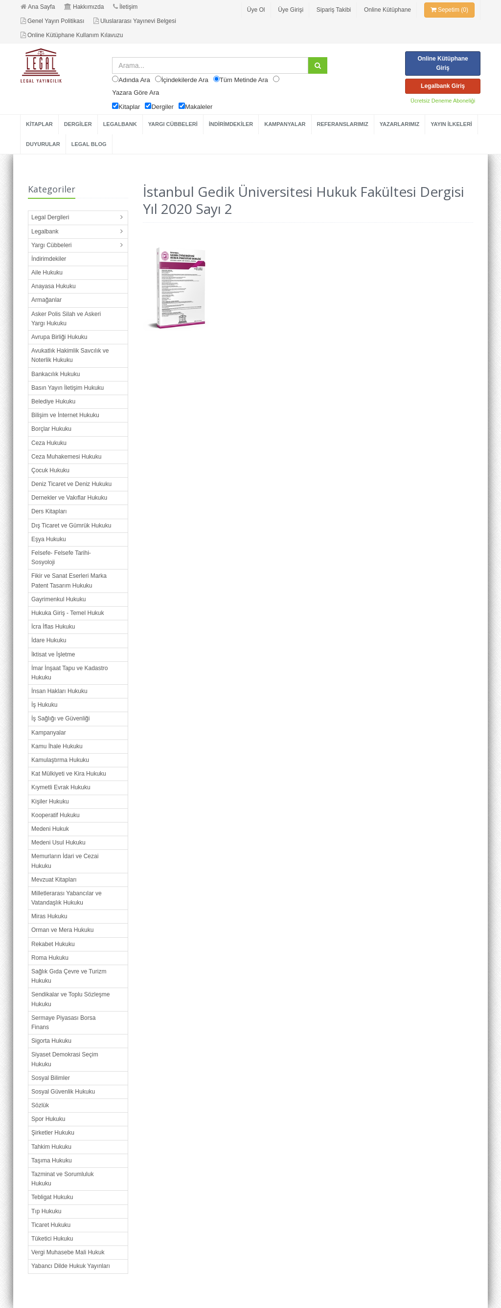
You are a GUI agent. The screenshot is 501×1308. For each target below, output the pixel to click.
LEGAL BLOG (89, 144)
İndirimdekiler (48, 258)
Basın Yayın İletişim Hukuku (67, 387)
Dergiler (162, 106)
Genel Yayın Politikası (52, 21)
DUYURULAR (43, 144)
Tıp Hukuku (46, 1211)
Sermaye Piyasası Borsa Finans (63, 1022)
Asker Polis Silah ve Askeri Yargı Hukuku (66, 319)
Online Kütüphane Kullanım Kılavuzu (72, 35)
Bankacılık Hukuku (55, 374)
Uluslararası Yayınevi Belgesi (134, 21)
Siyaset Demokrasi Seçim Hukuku (64, 1059)
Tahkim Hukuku (51, 1146)
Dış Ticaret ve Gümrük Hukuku (71, 525)
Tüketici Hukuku (52, 1238)
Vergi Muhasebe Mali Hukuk (67, 1252)
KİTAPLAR (39, 124)
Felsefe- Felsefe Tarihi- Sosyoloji (61, 557)
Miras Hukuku (49, 916)
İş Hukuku (44, 704)
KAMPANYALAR (284, 124)
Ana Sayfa (38, 6)
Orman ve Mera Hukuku (62, 930)
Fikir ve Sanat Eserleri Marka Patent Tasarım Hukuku (69, 580)
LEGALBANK (120, 124)
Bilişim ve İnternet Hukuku (65, 415)
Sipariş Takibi (334, 9)
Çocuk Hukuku (50, 470)
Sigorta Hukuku (51, 1040)
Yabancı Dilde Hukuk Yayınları (70, 1266)
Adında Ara (134, 80)
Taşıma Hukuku (51, 1160)
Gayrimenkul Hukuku (58, 599)
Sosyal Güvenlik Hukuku (63, 1091)
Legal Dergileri (50, 217)
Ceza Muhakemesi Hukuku (66, 456)
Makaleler (198, 106)
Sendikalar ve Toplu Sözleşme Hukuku (70, 999)
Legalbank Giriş (443, 86)
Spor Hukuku (48, 1119)
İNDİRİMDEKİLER (231, 124)
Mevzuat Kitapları (54, 879)
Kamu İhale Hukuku (57, 746)
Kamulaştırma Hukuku (60, 760)
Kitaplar (129, 106)
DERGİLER (78, 124)
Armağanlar (46, 299)
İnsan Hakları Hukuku (59, 691)
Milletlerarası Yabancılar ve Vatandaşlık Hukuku (66, 898)
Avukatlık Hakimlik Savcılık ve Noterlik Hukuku (70, 355)
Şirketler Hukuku (52, 1132)
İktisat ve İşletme (53, 654)
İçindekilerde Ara (184, 80)
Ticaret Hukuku (50, 1225)
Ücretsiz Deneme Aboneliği (442, 101)
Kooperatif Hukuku (55, 815)
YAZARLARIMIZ (399, 124)
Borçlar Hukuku (51, 428)
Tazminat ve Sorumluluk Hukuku (62, 1179)
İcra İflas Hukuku (53, 626)
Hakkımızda (84, 6)
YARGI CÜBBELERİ (173, 124)
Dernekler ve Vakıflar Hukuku (69, 497)
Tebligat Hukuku (52, 1197)
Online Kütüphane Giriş (442, 63)
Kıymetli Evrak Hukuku (61, 787)
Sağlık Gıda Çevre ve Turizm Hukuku (68, 976)
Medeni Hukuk (50, 828)
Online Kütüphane (387, 9)
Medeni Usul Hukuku (58, 842)
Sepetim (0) (449, 9)
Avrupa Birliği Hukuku (59, 337)
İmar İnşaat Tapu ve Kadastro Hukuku (69, 673)
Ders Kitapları (49, 511)
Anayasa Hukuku (53, 286)
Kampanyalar (48, 732)
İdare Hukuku (48, 640)
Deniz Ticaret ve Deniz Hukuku (71, 484)
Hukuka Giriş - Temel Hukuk (67, 613)
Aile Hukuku (47, 272)
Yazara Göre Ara (135, 92)
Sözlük (40, 1105)
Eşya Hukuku (48, 539)
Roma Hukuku (49, 957)
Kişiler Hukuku (50, 801)
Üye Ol (256, 9)
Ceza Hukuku (49, 443)
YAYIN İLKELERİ (451, 124)
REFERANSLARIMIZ (342, 124)
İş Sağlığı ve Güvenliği (60, 718)
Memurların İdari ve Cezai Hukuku (64, 861)
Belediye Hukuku (53, 401)
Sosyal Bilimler (50, 1078)
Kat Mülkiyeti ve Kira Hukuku (68, 773)
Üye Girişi (290, 9)
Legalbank (44, 231)
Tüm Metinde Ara (244, 80)
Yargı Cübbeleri (51, 245)
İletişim (125, 6)
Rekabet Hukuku (53, 944)
